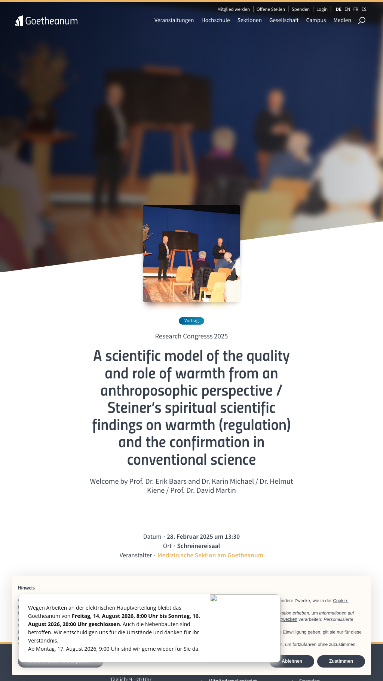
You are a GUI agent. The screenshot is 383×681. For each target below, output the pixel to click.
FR (355, 9)
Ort (167, 546)
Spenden (301, 9)
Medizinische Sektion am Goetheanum (210, 555)
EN (347, 9)
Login (322, 9)
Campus (316, 20)
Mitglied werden (233, 9)
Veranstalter (136, 555)
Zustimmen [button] (341, 661)
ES (364, 9)
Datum (152, 536)
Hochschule (216, 20)
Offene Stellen (271, 9)
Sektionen (250, 20)
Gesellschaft (283, 20)
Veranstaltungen (174, 20)
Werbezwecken (282, 619)
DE (338, 9)
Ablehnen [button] (292, 661)
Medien (342, 20)
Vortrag (191, 321)
